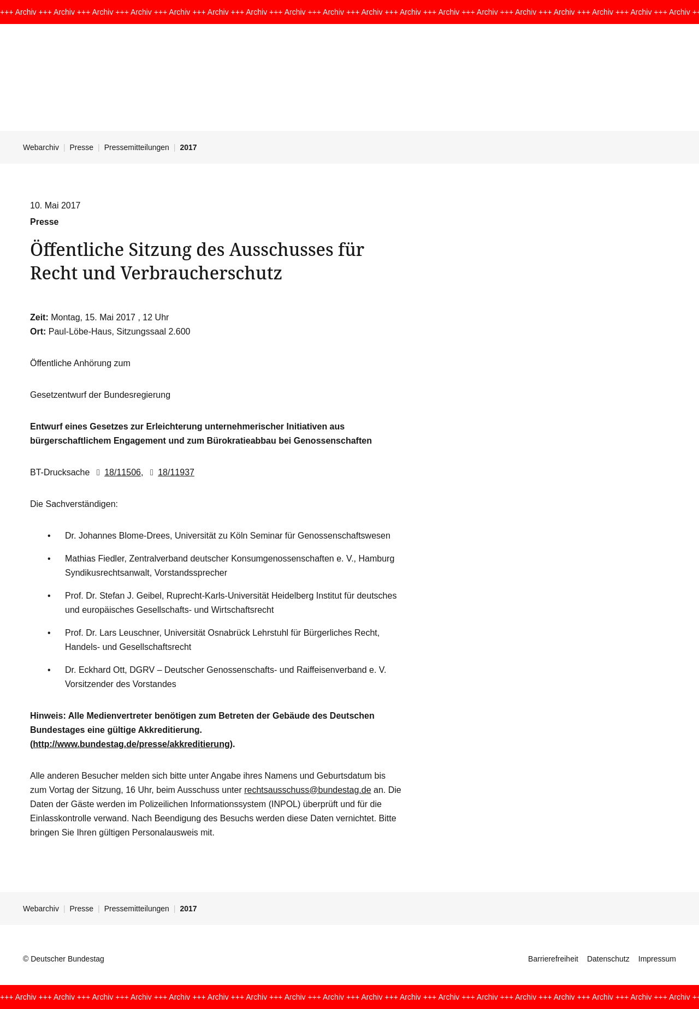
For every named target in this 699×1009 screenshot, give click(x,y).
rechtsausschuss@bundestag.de (307, 790)
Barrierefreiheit (553, 958)
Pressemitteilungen (136, 147)
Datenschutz (608, 958)
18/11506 (116, 472)
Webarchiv (41, 147)
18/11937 (170, 472)
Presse (82, 147)
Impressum (657, 958)
